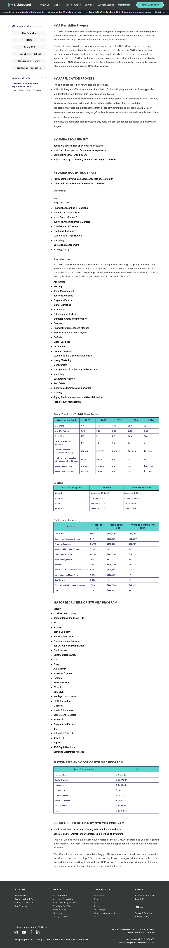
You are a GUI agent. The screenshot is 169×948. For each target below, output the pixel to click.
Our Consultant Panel (25, 899)
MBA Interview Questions (106, 913)
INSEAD (29, 40)
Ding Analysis (59, 913)
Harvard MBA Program (29, 61)
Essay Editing (59, 909)
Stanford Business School (29, 68)
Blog (96, 899)
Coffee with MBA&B (145, 895)
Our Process (20, 906)
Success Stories (106, 4)
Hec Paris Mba (29, 33)
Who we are (20, 895)
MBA (96, 917)
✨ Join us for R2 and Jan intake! (69, 12)
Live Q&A (140, 899)
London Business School (29, 54)
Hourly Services (60, 917)
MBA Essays (99, 909)
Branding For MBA (62, 906)
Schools (98, 906)
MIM (95, 902)
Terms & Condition (144, 913)
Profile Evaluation (150, 4)
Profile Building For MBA (65, 902)
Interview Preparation (63, 899)
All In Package (60, 895)
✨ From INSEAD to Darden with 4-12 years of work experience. (122, 12)
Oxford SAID (29, 47)
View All (43, 77)
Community (124, 4)
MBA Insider (99, 895)
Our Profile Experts (23, 902)
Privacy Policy (142, 916)
